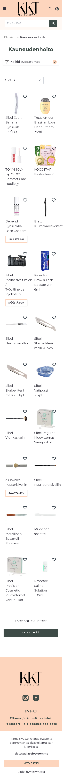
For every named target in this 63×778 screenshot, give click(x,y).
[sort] (23, 80)
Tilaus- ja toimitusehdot (31, 718)
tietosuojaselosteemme (31, 753)
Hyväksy (31, 763)
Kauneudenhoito (33, 37)
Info (31, 711)
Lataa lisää (31, 632)
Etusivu (10, 37)
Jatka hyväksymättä (31, 771)
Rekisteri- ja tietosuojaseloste (31, 723)
